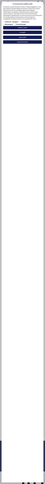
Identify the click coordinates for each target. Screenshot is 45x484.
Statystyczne (24, 22)
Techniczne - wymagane (10, 22)
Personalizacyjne (20, 24)
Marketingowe (8, 24)
